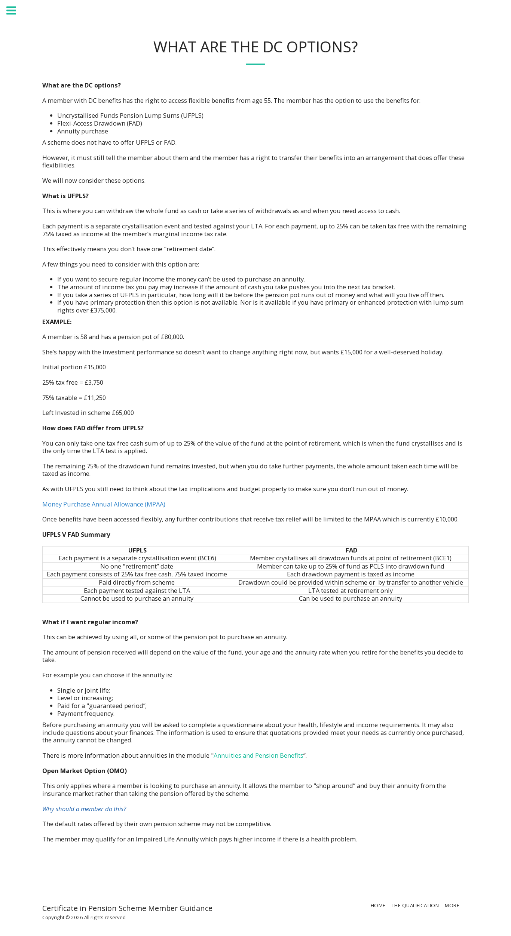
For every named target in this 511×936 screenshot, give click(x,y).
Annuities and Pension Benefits (258, 755)
